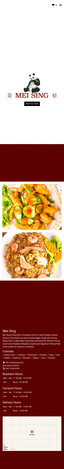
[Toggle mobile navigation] (60, 5)
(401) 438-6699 (11, 368)
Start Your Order (32, 104)
